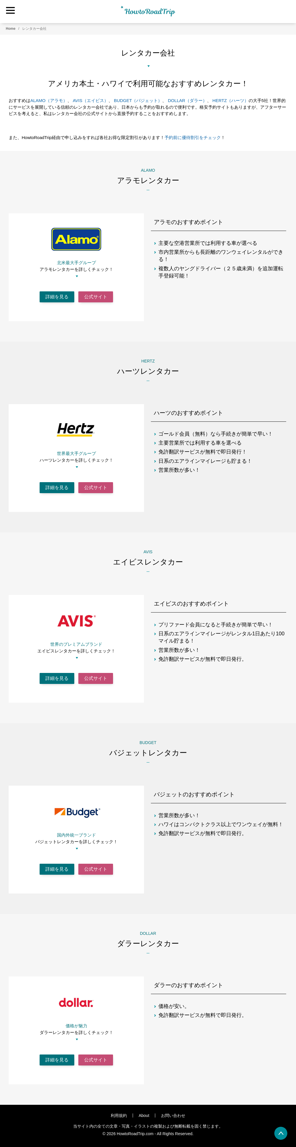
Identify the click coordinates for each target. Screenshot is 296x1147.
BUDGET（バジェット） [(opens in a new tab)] (138, 100)
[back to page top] (280, 1133)
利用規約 (119, 1115)
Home (10, 29)
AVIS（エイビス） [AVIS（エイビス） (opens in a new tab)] (90, 100)
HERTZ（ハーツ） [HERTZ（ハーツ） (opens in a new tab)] (230, 100)
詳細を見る (57, 296)
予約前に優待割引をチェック (192, 137)
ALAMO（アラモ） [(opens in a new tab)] (48, 100)
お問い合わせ (173, 1115)
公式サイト (95, 296)
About (144, 1115)
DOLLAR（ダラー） (187, 100)
